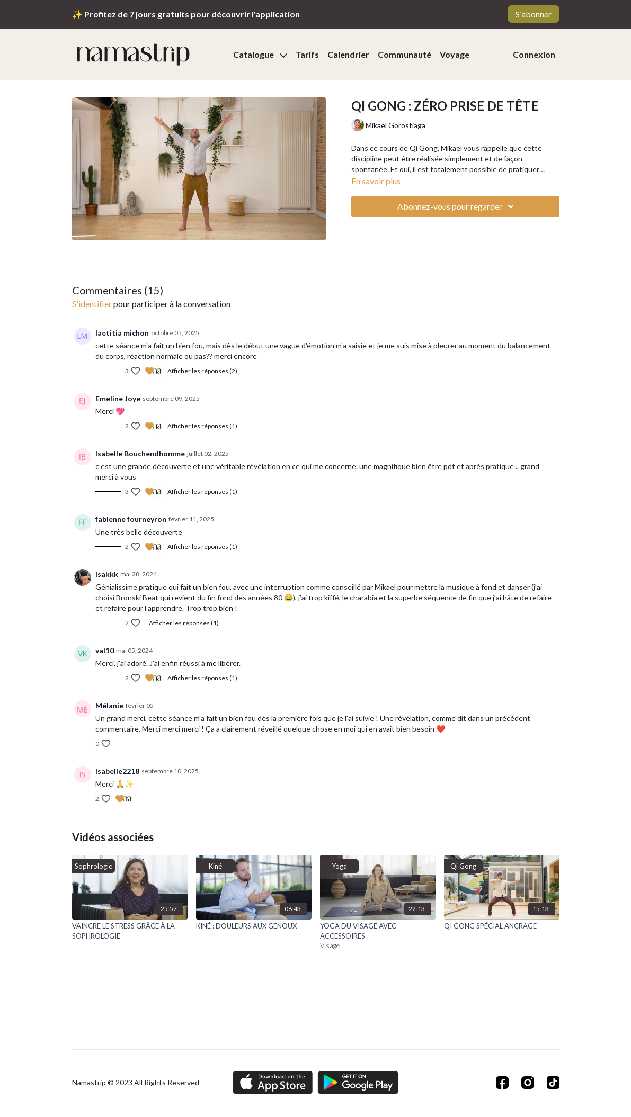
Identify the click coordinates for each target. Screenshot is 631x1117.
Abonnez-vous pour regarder (457, 206)
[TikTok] (553, 1082)
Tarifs (307, 54)
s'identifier (92, 304)
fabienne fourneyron (130, 519)
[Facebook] (502, 1082)
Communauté (404, 54)
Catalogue (260, 54)
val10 (104, 650)
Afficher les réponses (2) (202, 371)
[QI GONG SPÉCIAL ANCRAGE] (501, 926)
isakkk (106, 574)
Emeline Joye (117, 398)
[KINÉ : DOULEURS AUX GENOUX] (254, 926)
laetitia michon (122, 332)
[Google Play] (358, 1082)
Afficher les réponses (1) (202, 426)
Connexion (534, 54)
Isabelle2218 (117, 771)
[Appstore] (272, 1082)
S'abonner (534, 14)
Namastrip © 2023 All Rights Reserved (135, 1082)
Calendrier (348, 54)
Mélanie (109, 705)
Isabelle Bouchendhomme (140, 453)
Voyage (454, 54)
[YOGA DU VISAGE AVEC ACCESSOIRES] (378, 931)
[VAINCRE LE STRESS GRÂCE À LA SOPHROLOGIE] (130, 931)
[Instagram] (527, 1082)
